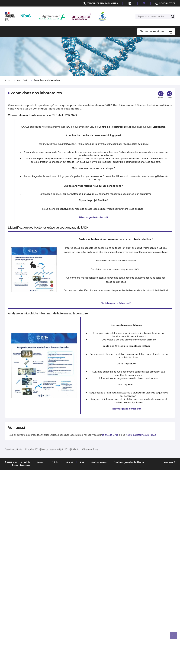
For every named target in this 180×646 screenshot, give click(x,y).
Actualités (25, 462)
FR (144, 3)
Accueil (7, 80)
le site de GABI (110, 434)
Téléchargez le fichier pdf (93, 217)
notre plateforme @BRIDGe (141, 434)
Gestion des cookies (21, 465)
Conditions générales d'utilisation (129, 462)
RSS (82, 462)
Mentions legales (98, 462)
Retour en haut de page (174, 636)
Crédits (55, 462)
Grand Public (22, 80)
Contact (40, 462)
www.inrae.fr (169, 462)
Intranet (69, 462)
